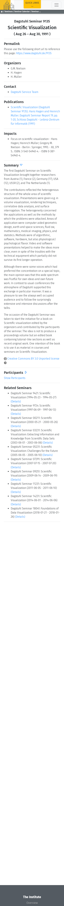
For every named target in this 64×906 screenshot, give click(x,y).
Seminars (9, 11)
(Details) (16, 401)
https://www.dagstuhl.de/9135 (34, 53)
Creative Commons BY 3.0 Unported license (31, 358)
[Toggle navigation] (56, 5)
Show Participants (14, 378)
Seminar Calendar (22, 11)
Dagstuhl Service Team (24, 92)
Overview (32, 902)
